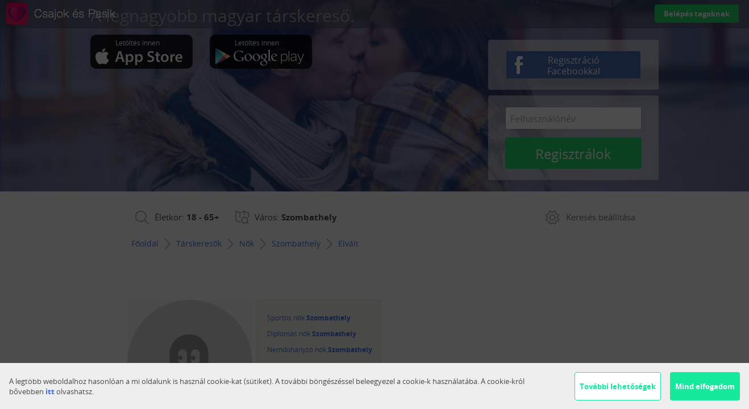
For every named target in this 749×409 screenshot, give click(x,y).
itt (50, 391)
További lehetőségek (618, 386)
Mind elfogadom (705, 386)
